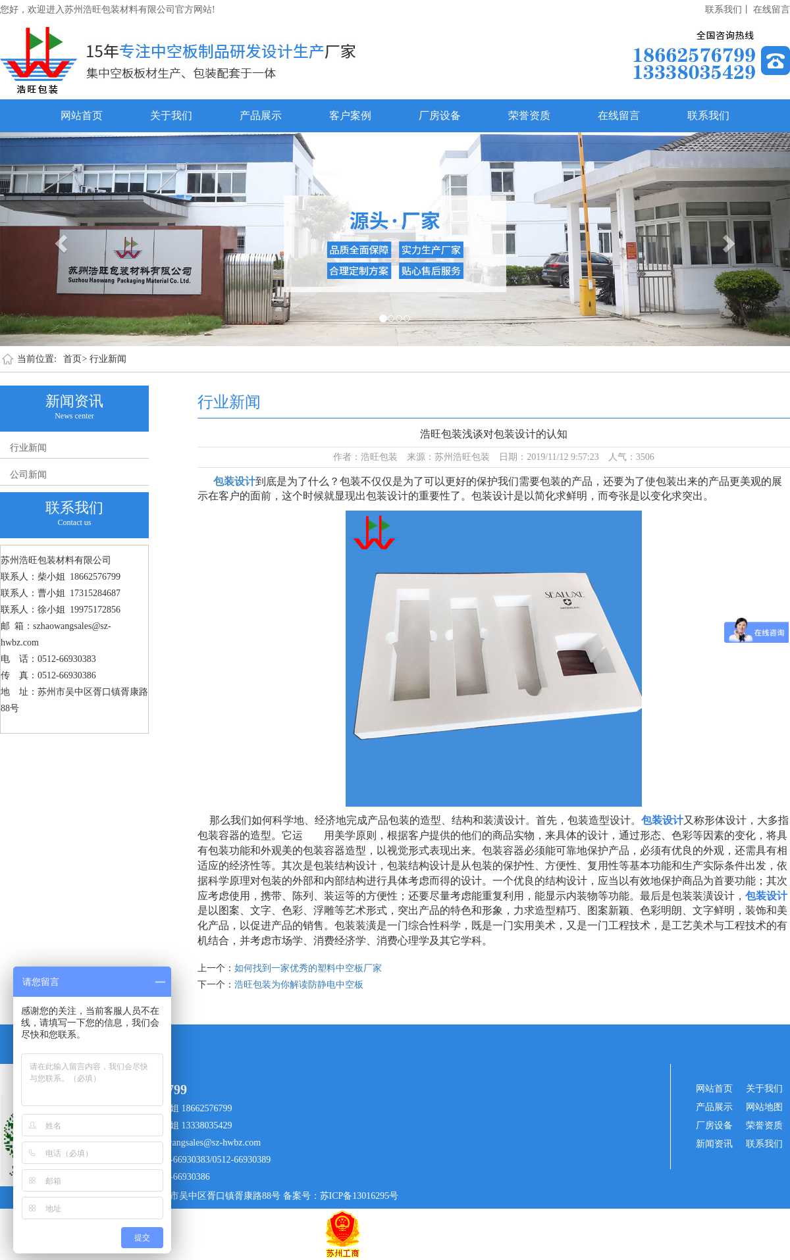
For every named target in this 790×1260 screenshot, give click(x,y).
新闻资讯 (714, 1144)
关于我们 (171, 115)
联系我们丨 (728, 9)
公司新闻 (28, 475)
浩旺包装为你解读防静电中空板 (298, 985)
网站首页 (82, 115)
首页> (75, 359)
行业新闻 (108, 359)
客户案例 (350, 115)
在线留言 (771, 9)
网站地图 (764, 1107)
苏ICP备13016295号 (359, 1196)
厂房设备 (440, 115)
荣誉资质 (529, 115)
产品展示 (261, 115)
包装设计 (234, 481)
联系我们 (708, 115)
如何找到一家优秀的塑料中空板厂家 (308, 968)
